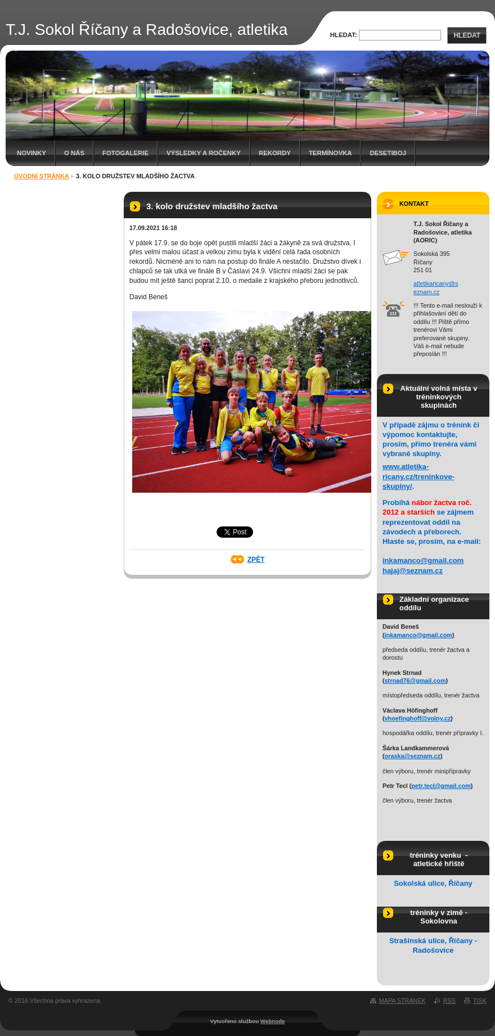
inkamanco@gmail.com (423, 560)
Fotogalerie (125, 153)
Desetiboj (388, 153)
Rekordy (275, 153)
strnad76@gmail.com (415, 680)
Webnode (272, 1021)
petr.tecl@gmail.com (440, 785)
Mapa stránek (402, 1000)
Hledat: (343, 34)
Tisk (480, 1000)
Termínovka (330, 153)
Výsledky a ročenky (203, 153)
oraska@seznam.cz (412, 756)
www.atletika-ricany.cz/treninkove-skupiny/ (418, 476)
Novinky (31, 153)
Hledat (466, 35)
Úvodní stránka (41, 176)
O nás (74, 153)
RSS (449, 1000)
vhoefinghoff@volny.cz (418, 718)
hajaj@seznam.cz (412, 570)
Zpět (256, 560)
